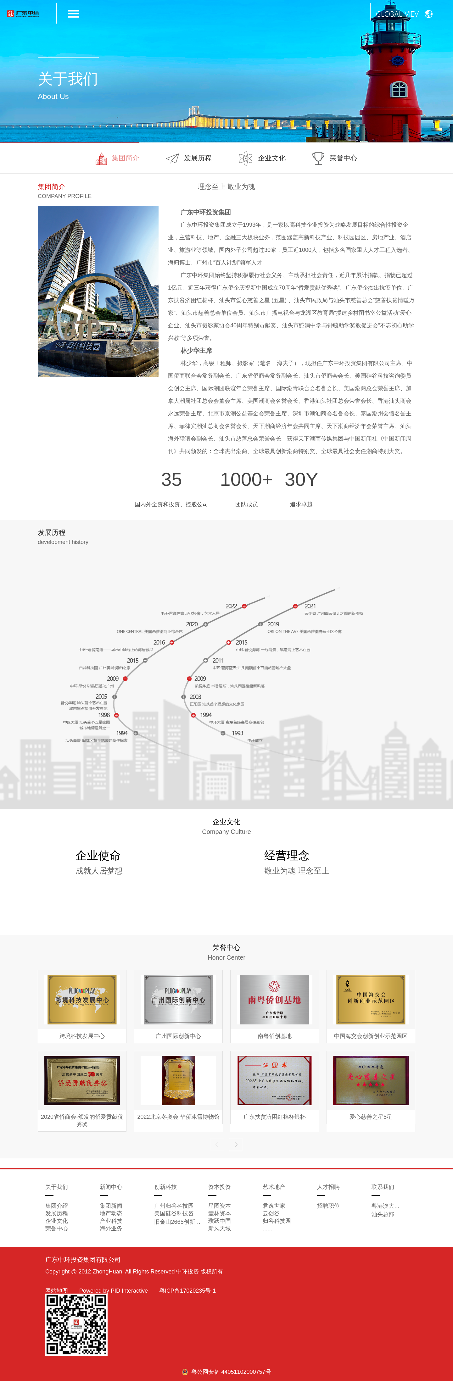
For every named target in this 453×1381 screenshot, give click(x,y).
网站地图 (56, 1291)
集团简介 (117, 159)
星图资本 (219, 1206)
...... (267, 1228)
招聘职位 (328, 1206)
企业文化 (262, 158)
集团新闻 (111, 1206)
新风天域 (219, 1228)
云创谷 (271, 1213)
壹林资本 (219, 1213)
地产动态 (111, 1213)
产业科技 (111, 1221)
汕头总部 (383, 1214)
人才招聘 (328, 1187)
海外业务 (111, 1228)
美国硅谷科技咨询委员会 (178, 1213)
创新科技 (165, 1187)
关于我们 (56, 1187)
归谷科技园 (277, 1221)
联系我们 (383, 1187)
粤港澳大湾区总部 (386, 1206)
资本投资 (219, 1187)
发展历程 (189, 158)
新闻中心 (111, 1187)
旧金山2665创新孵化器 (178, 1222)
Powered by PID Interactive (113, 1291)
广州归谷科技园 (174, 1206)
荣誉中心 (334, 158)
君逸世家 (274, 1206)
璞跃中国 (219, 1221)
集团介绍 (56, 1206)
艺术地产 (274, 1187)
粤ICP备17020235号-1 (187, 1291)
